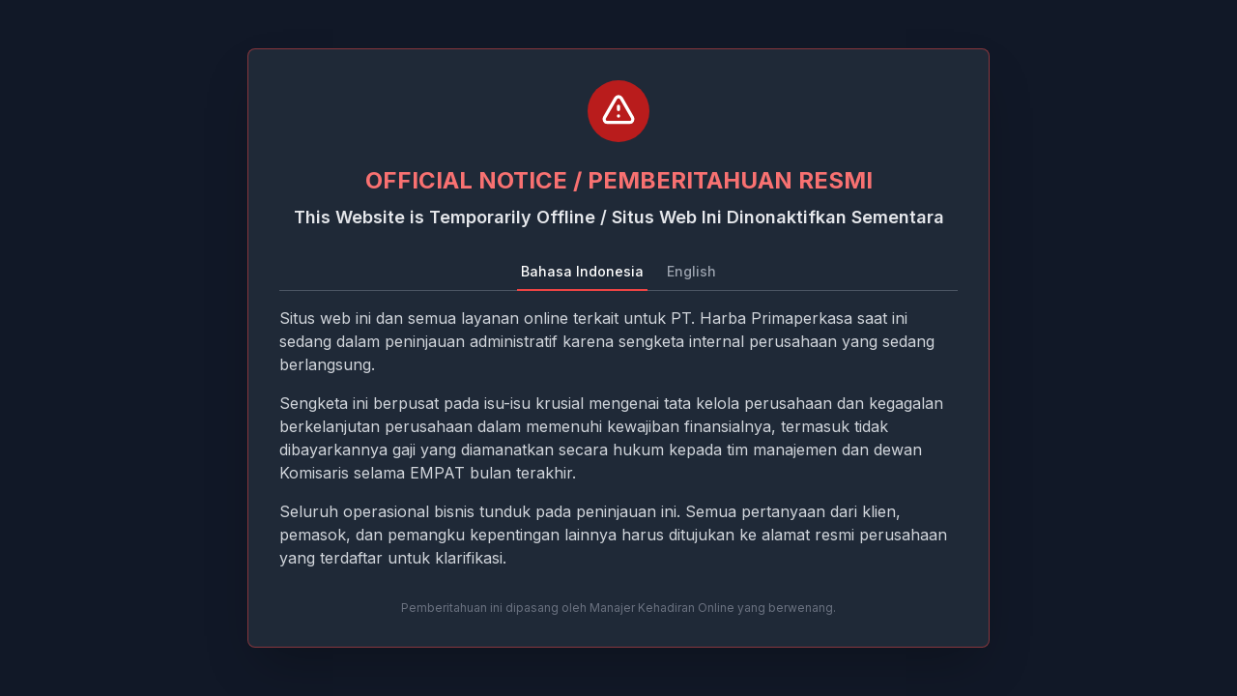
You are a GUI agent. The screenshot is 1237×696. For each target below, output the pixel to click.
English (691, 271)
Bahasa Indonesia (582, 271)
